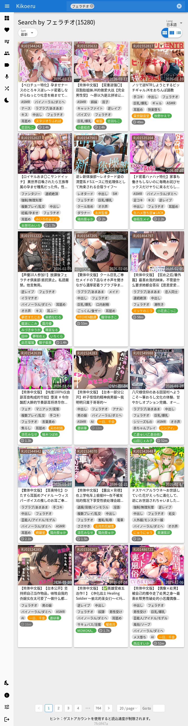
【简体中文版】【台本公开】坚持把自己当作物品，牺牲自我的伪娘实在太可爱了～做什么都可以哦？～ (44, 596)
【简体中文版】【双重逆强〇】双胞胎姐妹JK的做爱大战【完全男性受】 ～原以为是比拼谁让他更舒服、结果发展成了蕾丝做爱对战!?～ (100, 95)
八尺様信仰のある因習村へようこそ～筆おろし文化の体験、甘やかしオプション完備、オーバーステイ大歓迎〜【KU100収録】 (156, 402)
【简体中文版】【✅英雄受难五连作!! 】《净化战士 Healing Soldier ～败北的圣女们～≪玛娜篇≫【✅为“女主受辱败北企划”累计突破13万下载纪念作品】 (101, 598)
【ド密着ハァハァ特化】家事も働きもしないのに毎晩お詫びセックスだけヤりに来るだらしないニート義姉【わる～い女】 (156, 184)
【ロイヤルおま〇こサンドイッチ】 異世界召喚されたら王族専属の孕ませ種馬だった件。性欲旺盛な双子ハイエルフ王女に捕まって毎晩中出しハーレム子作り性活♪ (44, 189)
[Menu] (7, 6)
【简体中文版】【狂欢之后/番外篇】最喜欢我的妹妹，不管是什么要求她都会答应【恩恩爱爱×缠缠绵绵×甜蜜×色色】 (156, 282)
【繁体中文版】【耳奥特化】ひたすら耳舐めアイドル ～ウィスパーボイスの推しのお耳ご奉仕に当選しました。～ (44, 498)
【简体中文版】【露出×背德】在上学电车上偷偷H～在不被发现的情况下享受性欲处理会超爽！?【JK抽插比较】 (100, 498)
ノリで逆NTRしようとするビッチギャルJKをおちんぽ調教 (156, 87)
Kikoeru (25, 6)
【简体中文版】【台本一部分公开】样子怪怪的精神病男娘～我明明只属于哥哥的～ (100, 397)
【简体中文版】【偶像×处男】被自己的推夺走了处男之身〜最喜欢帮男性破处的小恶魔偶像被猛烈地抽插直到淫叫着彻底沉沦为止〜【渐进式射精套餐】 (156, 598)
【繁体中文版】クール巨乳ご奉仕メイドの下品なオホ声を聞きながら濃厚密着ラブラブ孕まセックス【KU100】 (100, 282)
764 (98, 708)
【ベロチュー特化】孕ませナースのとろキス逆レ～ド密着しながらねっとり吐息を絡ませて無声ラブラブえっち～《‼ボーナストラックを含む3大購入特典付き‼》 (45, 97)
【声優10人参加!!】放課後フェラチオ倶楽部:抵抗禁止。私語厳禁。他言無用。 (44, 279)
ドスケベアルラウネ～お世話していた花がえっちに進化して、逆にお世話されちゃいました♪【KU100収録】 (156, 498)
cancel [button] (92, 6)
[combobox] (135, 6)
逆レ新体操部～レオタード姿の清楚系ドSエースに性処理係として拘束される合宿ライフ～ (101, 181)
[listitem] (7, 18)
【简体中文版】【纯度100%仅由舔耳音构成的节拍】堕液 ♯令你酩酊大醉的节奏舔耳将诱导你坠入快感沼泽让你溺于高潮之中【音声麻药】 (45, 402)
